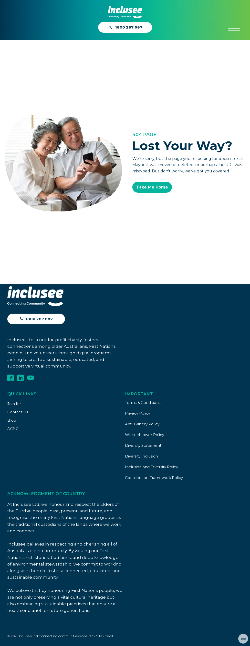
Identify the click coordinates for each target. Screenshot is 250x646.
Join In (14, 403)
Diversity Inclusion (141, 456)
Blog (11, 420)
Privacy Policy (137, 413)
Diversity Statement (143, 445)
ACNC (13, 428)
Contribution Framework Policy (154, 477)
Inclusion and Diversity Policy (151, 467)
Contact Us (17, 412)
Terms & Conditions (142, 402)
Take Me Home (152, 187)
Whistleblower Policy (144, 434)
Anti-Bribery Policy (142, 424)
